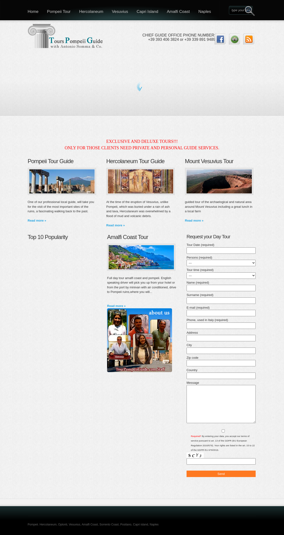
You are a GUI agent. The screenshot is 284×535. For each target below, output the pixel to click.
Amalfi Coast (178, 11)
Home (33, 11)
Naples (204, 11)
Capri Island (147, 11)
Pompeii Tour (59, 11)
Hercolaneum (91, 11)
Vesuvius (120, 11)
